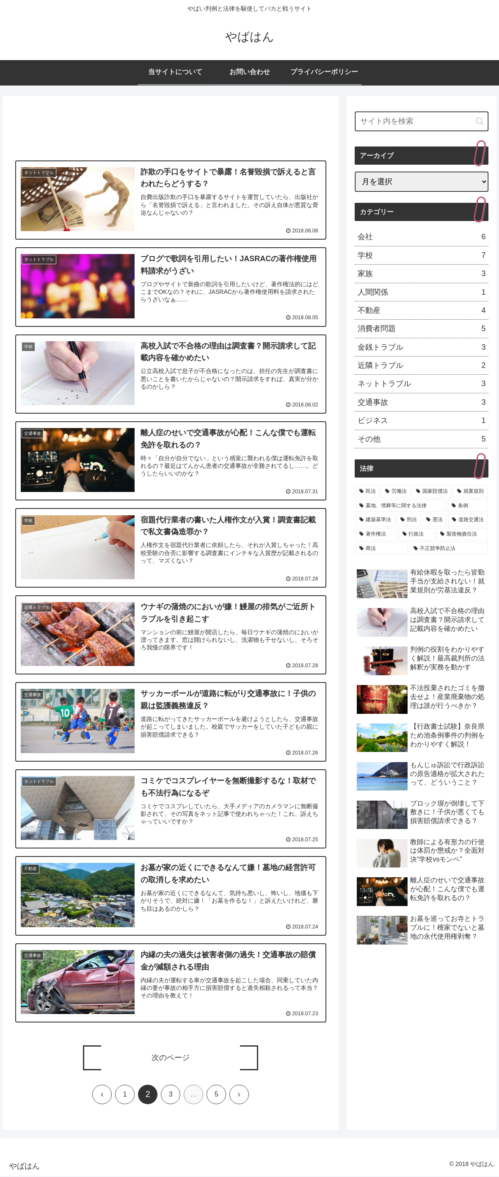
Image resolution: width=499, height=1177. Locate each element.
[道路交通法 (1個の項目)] (468, 520)
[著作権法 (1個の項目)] (376, 534)
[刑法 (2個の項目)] (409, 520)
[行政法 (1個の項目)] (417, 534)
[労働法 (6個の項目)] (396, 491)
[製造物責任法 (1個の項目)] (462, 534)
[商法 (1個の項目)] (382, 548)
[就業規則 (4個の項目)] (470, 491)
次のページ (171, 1058)
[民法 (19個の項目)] (368, 491)
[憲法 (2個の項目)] (434, 520)
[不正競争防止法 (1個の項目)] (449, 548)
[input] (421, 121)
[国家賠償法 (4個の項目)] (432, 491)
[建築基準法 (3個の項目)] (375, 520)
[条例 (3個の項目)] (468, 506)
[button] (479, 121)
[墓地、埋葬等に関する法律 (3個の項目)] (401, 506)
